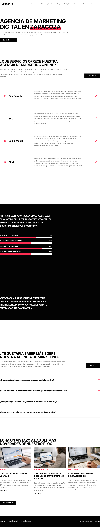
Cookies (28, 521)
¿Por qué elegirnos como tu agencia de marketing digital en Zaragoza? (30, 401)
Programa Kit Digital (64, 4)
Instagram (81, 521)
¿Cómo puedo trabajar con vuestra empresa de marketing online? (28, 412)
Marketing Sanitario (47, 4)
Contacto (94, 4)
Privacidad (21, 521)
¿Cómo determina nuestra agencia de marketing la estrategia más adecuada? (33, 391)
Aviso (15, 521)
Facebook (88, 521)
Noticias (85, 4)
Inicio (26, 4)
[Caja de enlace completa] (15, 471)
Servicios (35, 4)
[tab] (50, 380)
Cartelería (77, 4)
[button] (38, 4)
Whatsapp (96, 521)
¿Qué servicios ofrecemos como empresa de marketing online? (27, 380)
